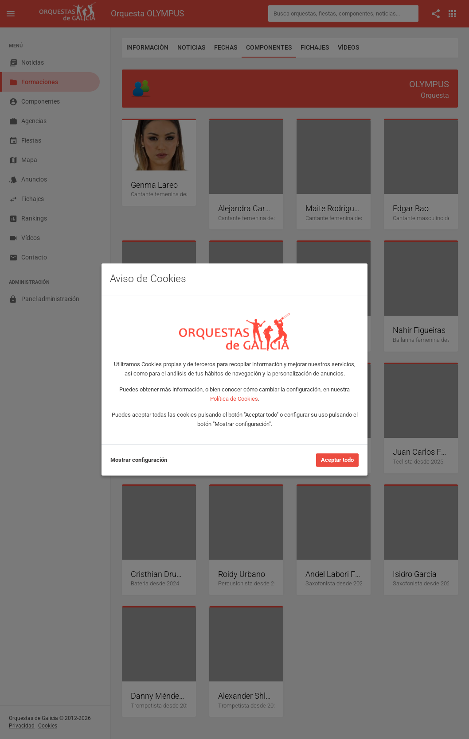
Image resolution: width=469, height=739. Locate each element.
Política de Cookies (234, 398)
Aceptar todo (337, 460)
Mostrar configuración (138, 460)
